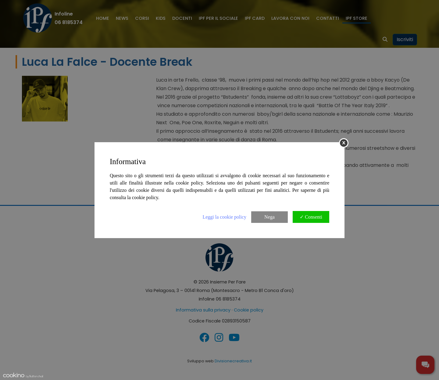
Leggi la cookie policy (224, 217)
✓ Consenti (311, 217)
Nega (269, 217)
